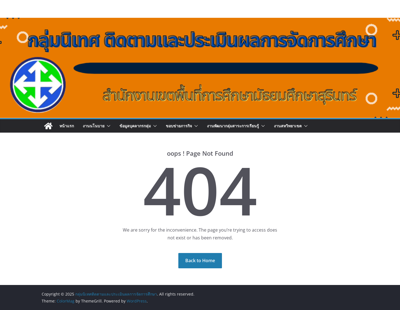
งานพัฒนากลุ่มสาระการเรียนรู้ (233, 125)
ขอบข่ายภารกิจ (179, 125)
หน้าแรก (66, 125)
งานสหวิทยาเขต (288, 125)
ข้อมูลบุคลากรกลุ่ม (135, 125)
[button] (107, 126)
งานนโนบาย (93, 125)
